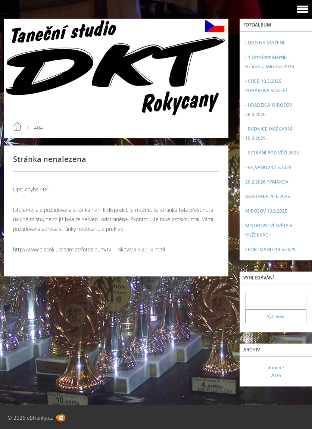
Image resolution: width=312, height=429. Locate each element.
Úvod (17, 126)
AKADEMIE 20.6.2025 (267, 196)
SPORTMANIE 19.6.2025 (270, 249)
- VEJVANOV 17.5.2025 (268, 167)
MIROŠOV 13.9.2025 (266, 211)
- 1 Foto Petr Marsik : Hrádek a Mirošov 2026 (269, 62)
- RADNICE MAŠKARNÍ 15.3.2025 (268, 133)
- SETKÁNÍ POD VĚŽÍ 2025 (272, 153)
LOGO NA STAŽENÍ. (265, 43)
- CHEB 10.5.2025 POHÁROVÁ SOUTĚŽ (266, 86)
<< (253, 372)
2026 (276, 375)
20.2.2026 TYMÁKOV (266, 182)
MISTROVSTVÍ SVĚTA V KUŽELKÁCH (268, 230)
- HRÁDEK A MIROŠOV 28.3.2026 (268, 110)
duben (274, 367)
